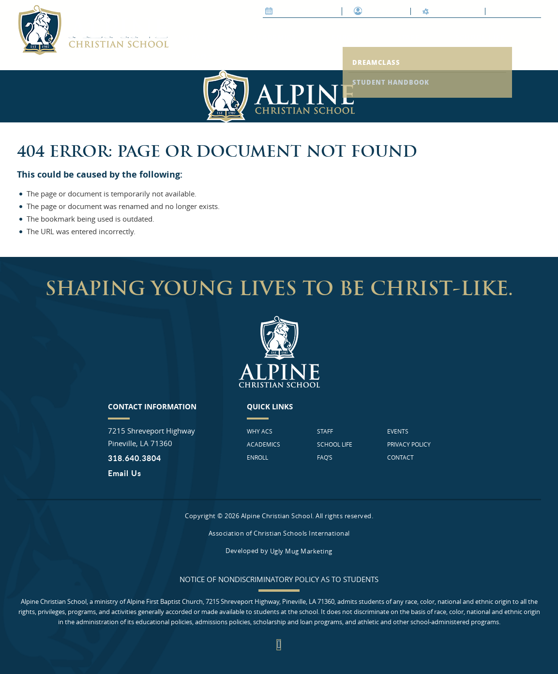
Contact (400, 457)
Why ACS (198, 37)
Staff (408, 37)
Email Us (124, 473)
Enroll (347, 37)
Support (376, 11)
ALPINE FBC (447, 11)
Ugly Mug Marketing (301, 551)
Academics (274, 37)
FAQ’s (202, 56)
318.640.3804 (134, 458)
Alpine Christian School (92, 30)
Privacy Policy (409, 444)
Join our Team (297, 11)
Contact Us (518, 11)
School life (480, 37)
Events (397, 431)
